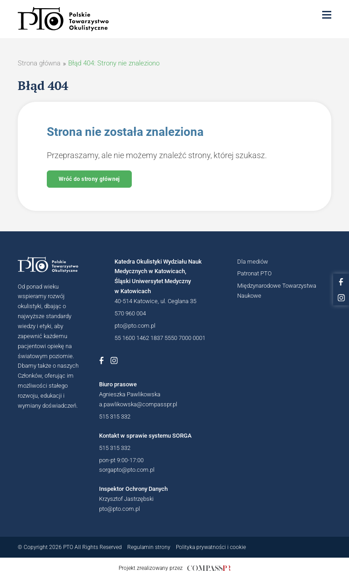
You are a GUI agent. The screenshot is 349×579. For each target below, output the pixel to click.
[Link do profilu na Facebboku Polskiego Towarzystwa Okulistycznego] (101, 360)
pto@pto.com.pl (135, 325)
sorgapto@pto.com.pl (127, 469)
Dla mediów (252, 261)
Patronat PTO (254, 273)
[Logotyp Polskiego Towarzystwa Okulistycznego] (52, 265)
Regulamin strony (148, 547)
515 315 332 (114, 416)
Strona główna (39, 63)
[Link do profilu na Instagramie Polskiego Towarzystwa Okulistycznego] (114, 360)
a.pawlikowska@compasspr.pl (138, 404)
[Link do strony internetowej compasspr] (208, 567)
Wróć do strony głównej (89, 179)
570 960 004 (130, 313)
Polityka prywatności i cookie (211, 547)
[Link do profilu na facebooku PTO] (341, 282)
